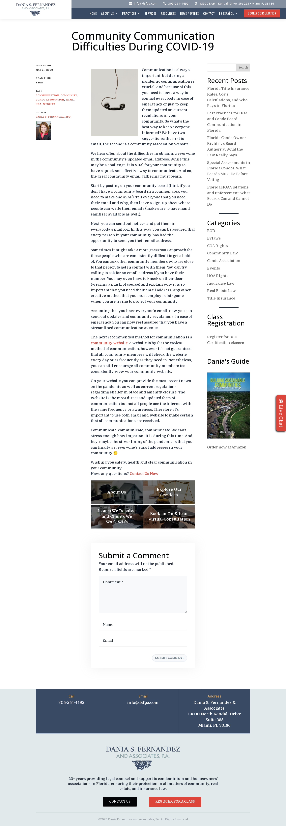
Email (142, 696)
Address (214, 696)
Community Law (222, 253)
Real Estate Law (221, 291)
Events (213, 268)
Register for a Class (175, 801)
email (70, 100)
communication (47, 95)
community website (109, 343)
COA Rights (217, 246)
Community (69, 95)
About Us (107, 13)
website (49, 104)
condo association (50, 100)
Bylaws (214, 238)
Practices (129, 13)
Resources (168, 13)
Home (93, 13)
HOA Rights (217, 276)
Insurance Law (221, 283)
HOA (39, 104)
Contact (209, 13)
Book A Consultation (262, 13)
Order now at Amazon (226, 447)
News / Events (189, 13)
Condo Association (223, 261)
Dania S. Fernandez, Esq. (54, 117)
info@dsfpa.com (145, 3)
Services (151, 13)
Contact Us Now (144, 474)
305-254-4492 (178, 3)
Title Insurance (221, 298)
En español (226, 13)
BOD (211, 231)
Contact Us (120, 801)
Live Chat (281, 413)
